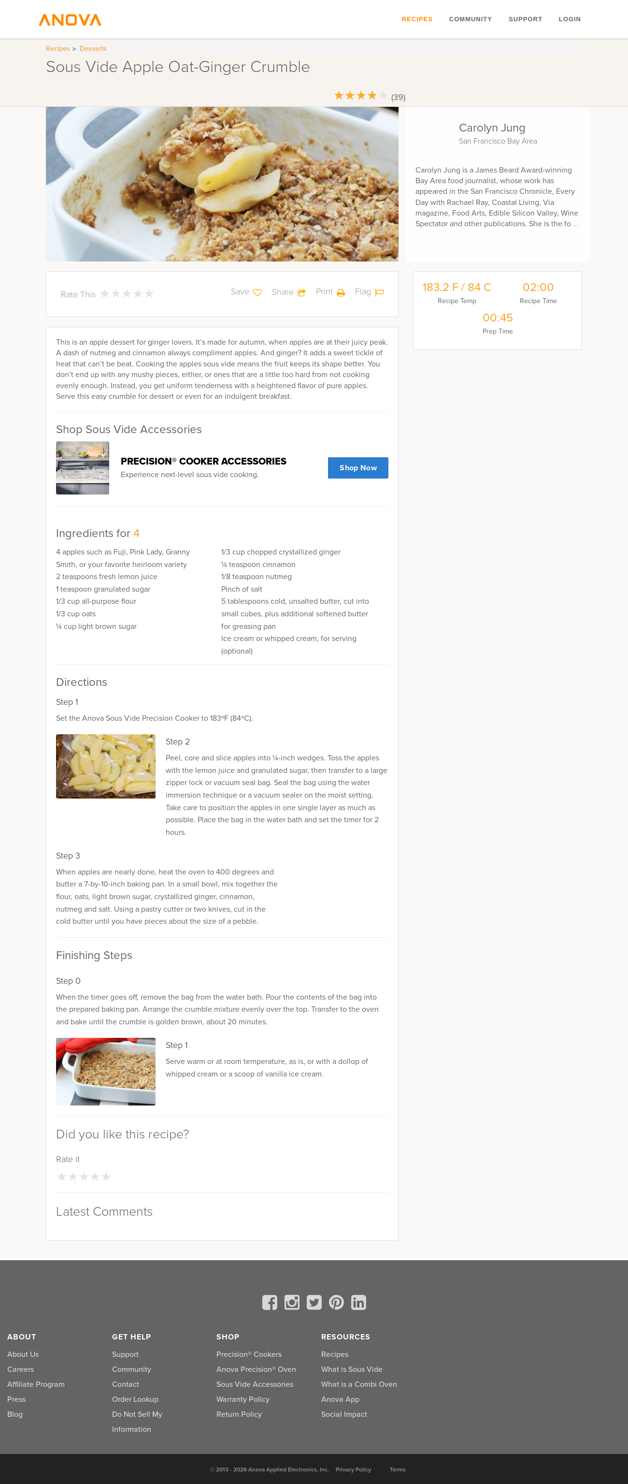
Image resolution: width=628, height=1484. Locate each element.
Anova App (340, 1399)
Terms (398, 1469)
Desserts (93, 49)
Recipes (417, 19)
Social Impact (344, 1414)
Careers (20, 1369)
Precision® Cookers (249, 1354)
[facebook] (271, 1304)
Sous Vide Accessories (254, 1384)
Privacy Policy (353, 1469)
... (576, 223)
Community (470, 19)
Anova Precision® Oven (256, 1369)
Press (16, 1399)
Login (570, 19)
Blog (15, 1414)
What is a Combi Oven (359, 1384)
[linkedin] (358, 1304)
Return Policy (239, 1414)
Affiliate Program (36, 1384)
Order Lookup (135, 1399)
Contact (125, 1384)
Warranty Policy (243, 1399)
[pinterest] (338, 1304)
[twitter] (316, 1304)
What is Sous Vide (352, 1369)
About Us (23, 1354)
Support (525, 19)
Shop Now (358, 467)
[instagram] (294, 1304)
